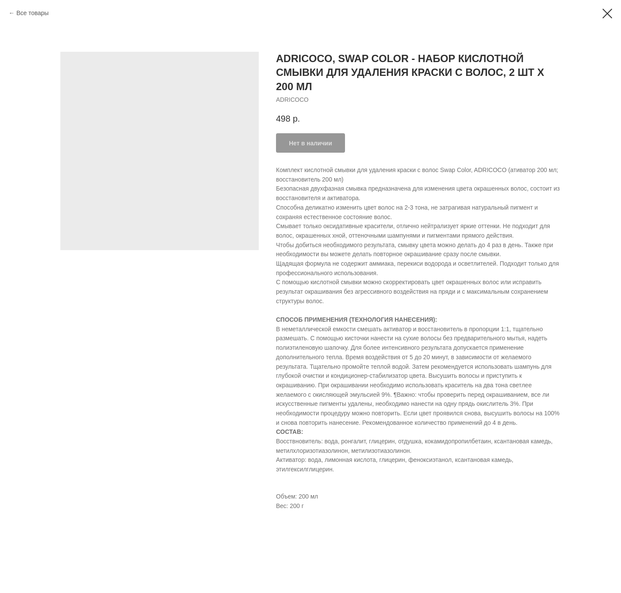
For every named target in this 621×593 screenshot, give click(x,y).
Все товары (32, 12)
